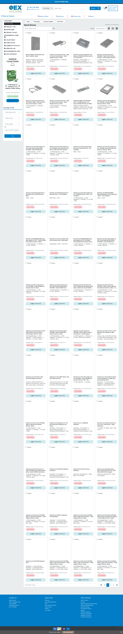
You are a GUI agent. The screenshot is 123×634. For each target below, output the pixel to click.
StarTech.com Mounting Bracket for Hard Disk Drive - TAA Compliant (59, 193)
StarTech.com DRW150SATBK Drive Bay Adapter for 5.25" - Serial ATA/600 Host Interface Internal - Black (36, 240)
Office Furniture (84, 600)
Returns (47, 608)
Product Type (11, 27)
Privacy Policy (48, 607)
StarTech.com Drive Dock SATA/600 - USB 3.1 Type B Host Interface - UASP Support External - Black (36, 516)
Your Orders (48, 610)
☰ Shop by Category (7, 16)
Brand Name (10, 29)
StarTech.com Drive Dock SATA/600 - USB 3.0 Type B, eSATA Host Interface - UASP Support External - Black (107, 516)
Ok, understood (68, 632)
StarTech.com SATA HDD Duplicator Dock (35, 561)
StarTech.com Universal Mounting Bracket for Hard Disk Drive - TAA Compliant (82, 148)
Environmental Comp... (11, 35)
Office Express (12, 600)
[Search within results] (38, 28)
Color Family (10, 40)
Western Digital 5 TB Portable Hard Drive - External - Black (35, 55)
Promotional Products (86, 608)
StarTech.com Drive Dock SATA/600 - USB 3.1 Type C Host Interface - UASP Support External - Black (83, 562)
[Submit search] (53, 28)
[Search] (71, 8)
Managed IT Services (86, 615)
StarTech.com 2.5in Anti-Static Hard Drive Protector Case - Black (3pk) (59, 239)
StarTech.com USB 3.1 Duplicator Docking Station (58, 515)
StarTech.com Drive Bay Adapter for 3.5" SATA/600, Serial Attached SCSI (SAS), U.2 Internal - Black (106, 148)
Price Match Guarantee (50, 605)
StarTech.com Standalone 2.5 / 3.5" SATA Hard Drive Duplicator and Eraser (59, 424)
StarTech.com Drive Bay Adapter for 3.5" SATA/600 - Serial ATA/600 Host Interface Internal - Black (106, 102)
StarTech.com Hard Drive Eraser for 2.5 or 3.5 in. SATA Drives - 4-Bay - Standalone (106, 424)
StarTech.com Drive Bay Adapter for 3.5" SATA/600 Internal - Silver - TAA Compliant (82, 194)
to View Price (13, 100)
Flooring (83, 602)
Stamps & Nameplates (86, 613)
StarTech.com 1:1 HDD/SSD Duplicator (80, 423)
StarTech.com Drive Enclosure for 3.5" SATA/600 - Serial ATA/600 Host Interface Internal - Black (35, 286)
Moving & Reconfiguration (87, 605)
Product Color (11, 32)
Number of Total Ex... (13, 45)
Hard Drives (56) (9, 23)
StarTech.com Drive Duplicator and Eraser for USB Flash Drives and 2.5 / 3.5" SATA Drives (83, 56)
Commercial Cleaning (86, 617)
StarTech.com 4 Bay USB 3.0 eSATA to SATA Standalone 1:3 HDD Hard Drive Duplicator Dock (106, 378)
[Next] (113, 585)
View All (13, 65)
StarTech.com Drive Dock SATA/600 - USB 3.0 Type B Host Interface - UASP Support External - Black (83, 516)
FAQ (46, 603)
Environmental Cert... (13, 51)
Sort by (92, 28)
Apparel (83, 610)
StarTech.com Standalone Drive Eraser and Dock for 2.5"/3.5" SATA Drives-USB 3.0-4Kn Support (106, 470)
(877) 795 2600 (12, 607)
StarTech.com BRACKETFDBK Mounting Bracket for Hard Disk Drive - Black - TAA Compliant (107, 194)
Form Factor (10, 42)
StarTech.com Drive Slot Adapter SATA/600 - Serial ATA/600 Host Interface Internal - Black (58, 332)
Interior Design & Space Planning (89, 603)
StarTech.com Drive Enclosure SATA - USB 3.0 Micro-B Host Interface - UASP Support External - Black (36, 332)
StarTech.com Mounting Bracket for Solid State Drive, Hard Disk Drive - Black (35, 194)
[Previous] (104, 585)
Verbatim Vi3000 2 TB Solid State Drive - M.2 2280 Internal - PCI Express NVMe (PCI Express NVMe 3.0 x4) (82, 102)
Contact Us (13, 598)
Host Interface (11, 54)
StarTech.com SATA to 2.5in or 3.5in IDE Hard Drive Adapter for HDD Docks (106, 332)
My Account (113, 8)
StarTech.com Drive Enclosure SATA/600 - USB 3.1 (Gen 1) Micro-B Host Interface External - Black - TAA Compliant (106, 286)
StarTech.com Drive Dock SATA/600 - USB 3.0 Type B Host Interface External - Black (35, 424)
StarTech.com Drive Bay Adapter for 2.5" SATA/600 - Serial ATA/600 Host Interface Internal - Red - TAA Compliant (82, 378)
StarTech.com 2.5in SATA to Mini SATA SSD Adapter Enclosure (34, 377)
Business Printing (85, 607)
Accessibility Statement (50, 602)
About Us (47, 600)
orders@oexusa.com (14, 605)
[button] (104, 8)
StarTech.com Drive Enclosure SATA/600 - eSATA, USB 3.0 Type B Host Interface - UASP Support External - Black (82, 332)
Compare (28, 33)
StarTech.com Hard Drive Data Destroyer (81, 469)
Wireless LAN (10, 48)
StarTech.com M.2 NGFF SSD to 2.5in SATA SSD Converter (59, 377)
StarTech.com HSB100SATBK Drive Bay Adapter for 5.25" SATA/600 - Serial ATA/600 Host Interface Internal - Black (83, 240)
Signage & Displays (85, 612)
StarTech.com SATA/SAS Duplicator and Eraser (59, 469)
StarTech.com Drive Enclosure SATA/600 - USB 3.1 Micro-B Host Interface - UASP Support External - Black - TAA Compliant (106, 56)
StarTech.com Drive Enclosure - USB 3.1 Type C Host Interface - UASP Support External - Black (59, 56)
